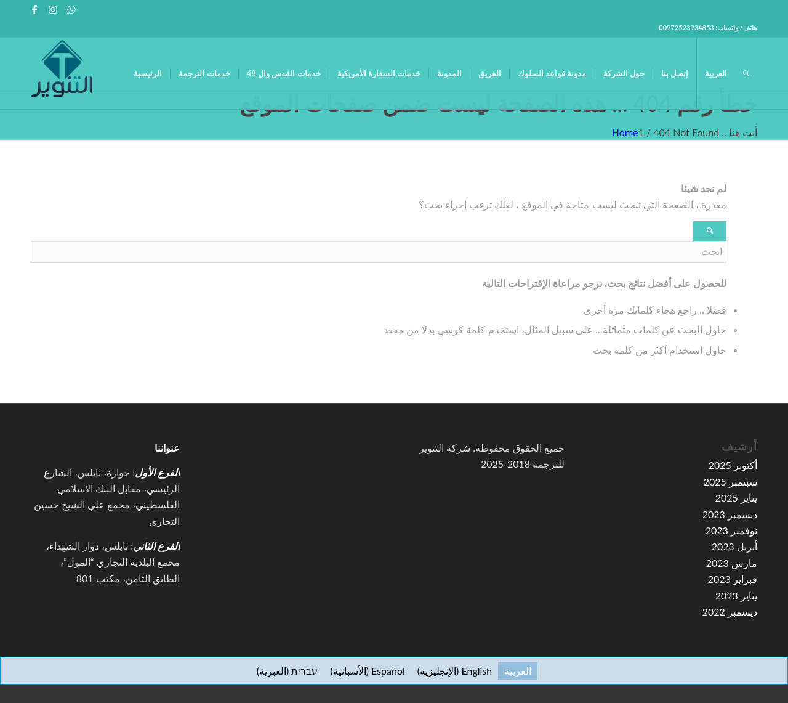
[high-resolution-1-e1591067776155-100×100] (61, 73)
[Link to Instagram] (53, 9)
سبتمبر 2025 (730, 481)
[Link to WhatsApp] (71, 9)
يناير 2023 (736, 595)
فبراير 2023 (732, 579)
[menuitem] (148, 73)
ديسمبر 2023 (729, 514)
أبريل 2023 (734, 546)
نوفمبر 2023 (731, 530)
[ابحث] (746, 73)
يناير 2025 (736, 497)
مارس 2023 (731, 563)
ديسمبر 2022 (729, 611)
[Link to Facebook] (34, 9)
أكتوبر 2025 (733, 465)
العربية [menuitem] (517, 671)
